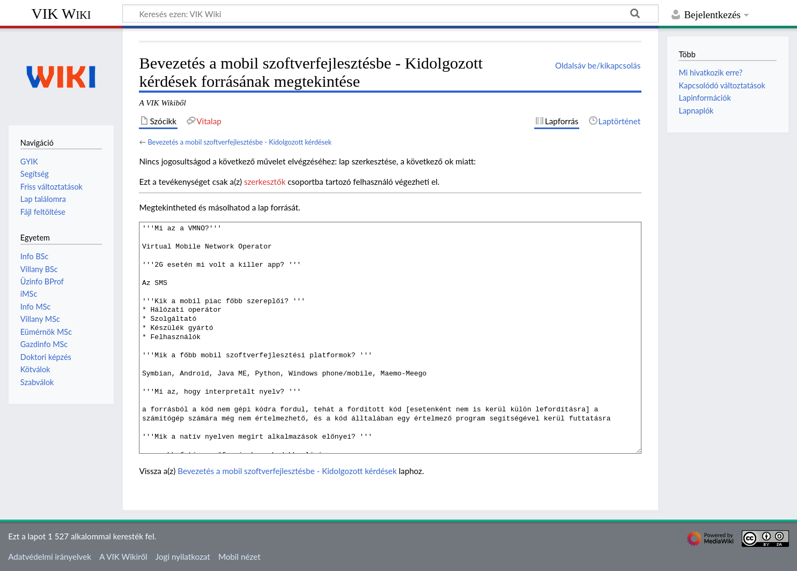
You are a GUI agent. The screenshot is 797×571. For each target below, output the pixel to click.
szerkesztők (264, 181)
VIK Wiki (61, 13)
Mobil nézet (239, 556)
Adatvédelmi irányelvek (49, 556)
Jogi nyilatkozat (183, 556)
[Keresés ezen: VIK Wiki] (390, 13)
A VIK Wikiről (123, 556)
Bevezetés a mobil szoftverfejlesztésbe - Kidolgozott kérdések (239, 142)
